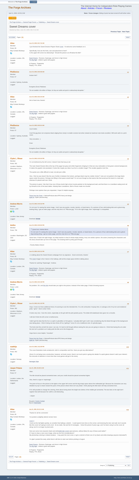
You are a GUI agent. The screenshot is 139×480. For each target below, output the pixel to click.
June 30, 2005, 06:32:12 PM (36, 251)
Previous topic (116, 31)
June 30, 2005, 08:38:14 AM (36, 125)
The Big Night (33, 60)
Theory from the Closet (36, 195)
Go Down (12, 37)
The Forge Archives (19, 7)
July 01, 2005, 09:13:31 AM (36, 409)
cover (61, 47)
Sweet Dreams (33, 58)
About (83, 8)
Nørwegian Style (34, 361)
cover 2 (31, 421)
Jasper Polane (16, 368)
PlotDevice (14, 72)
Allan (12, 43)
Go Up (11, 457)
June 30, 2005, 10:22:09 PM (36, 346)
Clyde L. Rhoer (16, 158)
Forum (99, 8)
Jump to (102, 465)
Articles (91, 8)
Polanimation (37, 403)
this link (45, 285)
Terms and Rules (121, 477)
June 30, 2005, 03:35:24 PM (36, 158)
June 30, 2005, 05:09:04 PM (36, 225)
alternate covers (64, 431)
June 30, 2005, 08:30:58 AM (36, 71)
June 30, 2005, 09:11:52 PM (36, 303)
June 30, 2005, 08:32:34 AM (36, 96)
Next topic (126, 31)
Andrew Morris (16, 204)
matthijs (13, 347)
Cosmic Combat (40, 401)
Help (115, 477)
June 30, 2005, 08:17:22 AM (36, 43)
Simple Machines (21, 477)
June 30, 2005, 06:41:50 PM (36, 282)
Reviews (108, 8)
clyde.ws (31, 197)
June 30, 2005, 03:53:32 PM (36, 203)
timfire (13, 225)
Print (128, 37)
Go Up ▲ (129, 477)
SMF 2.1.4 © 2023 (12, 477)
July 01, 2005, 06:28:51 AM (36, 368)
